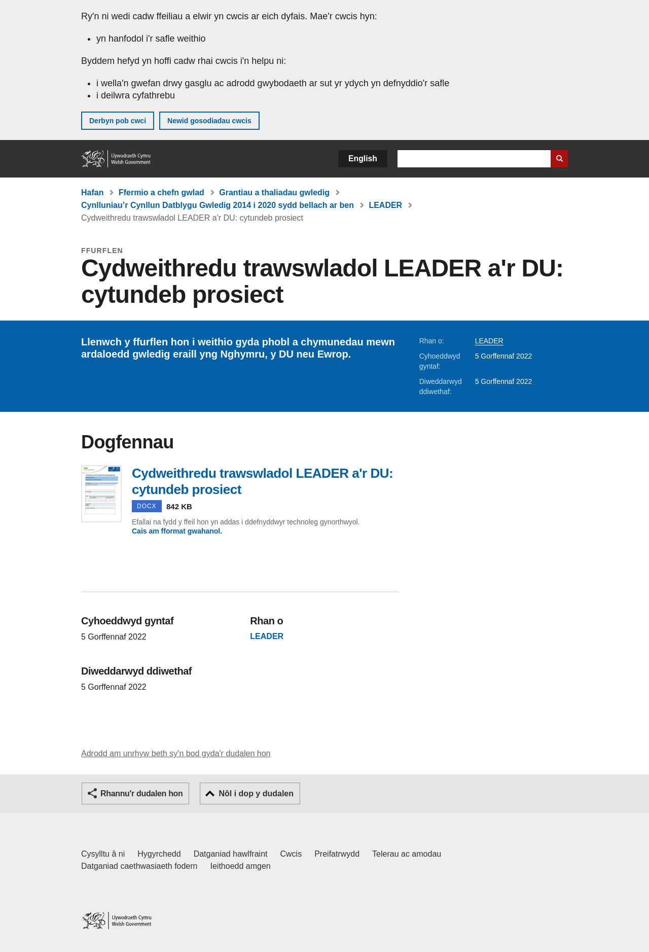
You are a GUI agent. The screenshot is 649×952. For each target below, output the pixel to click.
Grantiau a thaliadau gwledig (274, 192)
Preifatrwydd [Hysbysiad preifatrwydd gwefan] (336, 854)
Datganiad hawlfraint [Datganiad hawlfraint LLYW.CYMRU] (231, 854)
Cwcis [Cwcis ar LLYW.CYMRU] (291, 854)
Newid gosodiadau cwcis (209, 121)
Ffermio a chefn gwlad (161, 192)
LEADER (385, 205)
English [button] (362, 158)
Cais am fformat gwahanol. (177, 531)
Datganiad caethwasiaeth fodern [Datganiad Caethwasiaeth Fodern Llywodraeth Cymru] (139, 866)
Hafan (92, 192)
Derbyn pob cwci (117, 121)
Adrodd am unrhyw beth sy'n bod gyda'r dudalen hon (175, 753)
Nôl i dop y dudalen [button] (256, 793)
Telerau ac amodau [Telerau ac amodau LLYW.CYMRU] (406, 854)
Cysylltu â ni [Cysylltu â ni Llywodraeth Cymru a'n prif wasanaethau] (103, 854)
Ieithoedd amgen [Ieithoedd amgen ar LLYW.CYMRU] (240, 866)
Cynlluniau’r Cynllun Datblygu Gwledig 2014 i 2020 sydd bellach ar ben (217, 205)
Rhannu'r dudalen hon (141, 793)
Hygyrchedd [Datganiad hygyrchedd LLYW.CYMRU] (159, 854)
